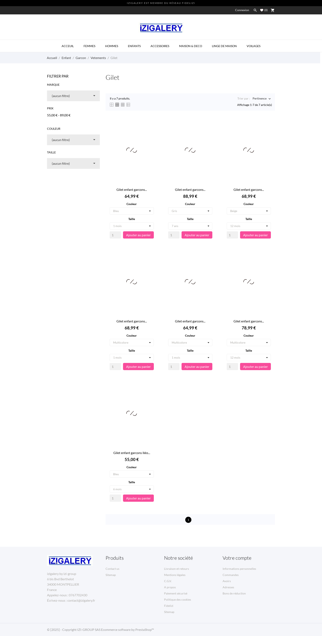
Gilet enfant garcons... (131, 189)
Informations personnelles (239, 568)
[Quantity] (115, 235)
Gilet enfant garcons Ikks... (131, 453)
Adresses (228, 587)
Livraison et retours (176, 568)
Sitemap (111, 575)
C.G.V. (168, 581)
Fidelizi (168, 605)
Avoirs (227, 581)
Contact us (112, 568)
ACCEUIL (68, 46)
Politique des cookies (177, 599)
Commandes (231, 575)
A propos (170, 587)
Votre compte (237, 558)
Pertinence (260, 99)
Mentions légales (174, 575)
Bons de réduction (234, 593)
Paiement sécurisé (175, 593)
